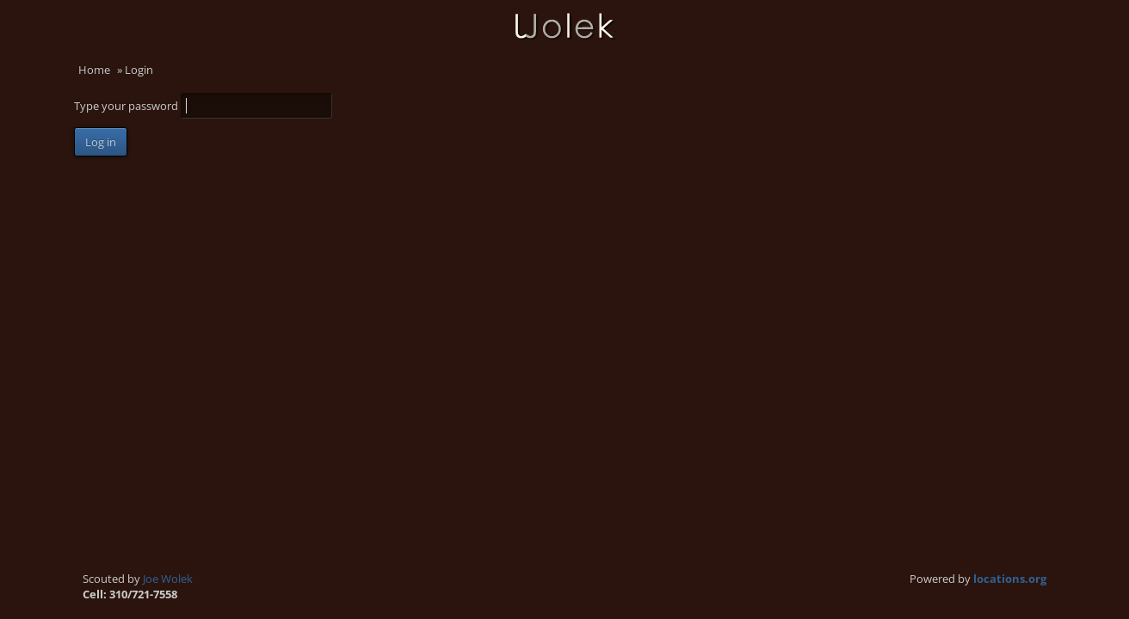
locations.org (1009, 578)
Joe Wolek (168, 578)
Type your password (127, 105)
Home (94, 69)
